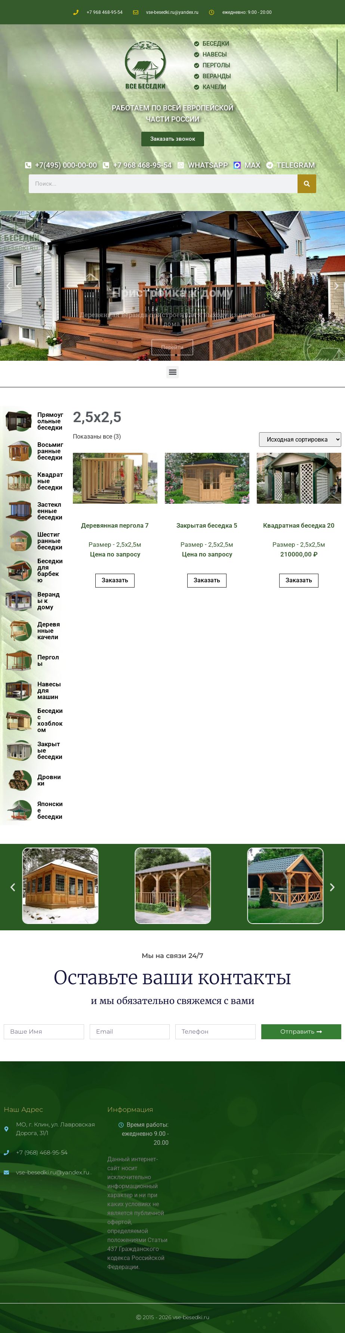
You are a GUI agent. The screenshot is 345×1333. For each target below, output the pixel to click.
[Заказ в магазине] (300, 439)
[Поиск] (307, 183)
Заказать (115, 580)
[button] (8, 286)
